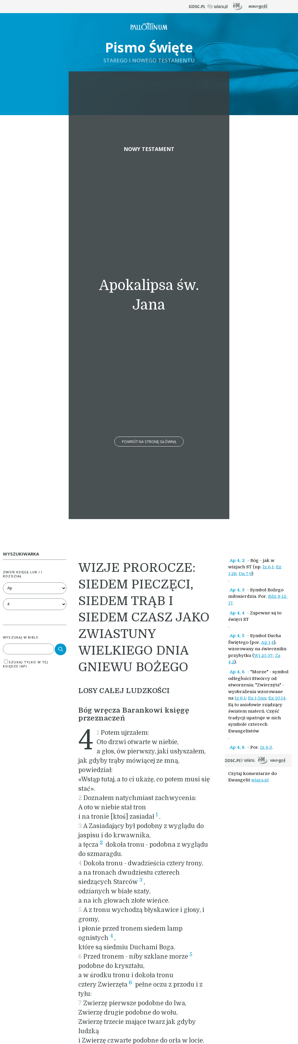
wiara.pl (260, 780)
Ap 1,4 (267, 642)
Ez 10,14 (276, 698)
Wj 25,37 (263, 655)
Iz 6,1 (268, 567)
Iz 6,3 (266, 747)
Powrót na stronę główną (149, 441)
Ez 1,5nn (257, 698)
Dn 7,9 (245, 573)
